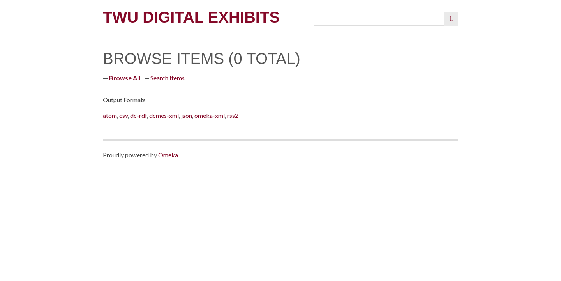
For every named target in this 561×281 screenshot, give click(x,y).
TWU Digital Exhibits (191, 17)
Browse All (124, 78)
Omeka (168, 154)
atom (110, 115)
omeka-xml (209, 115)
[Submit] (451, 19)
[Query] (379, 19)
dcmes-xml (164, 115)
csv (123, 115)
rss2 (232, 115)
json (186, 115)
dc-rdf (138, 115)
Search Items (167, 78)
